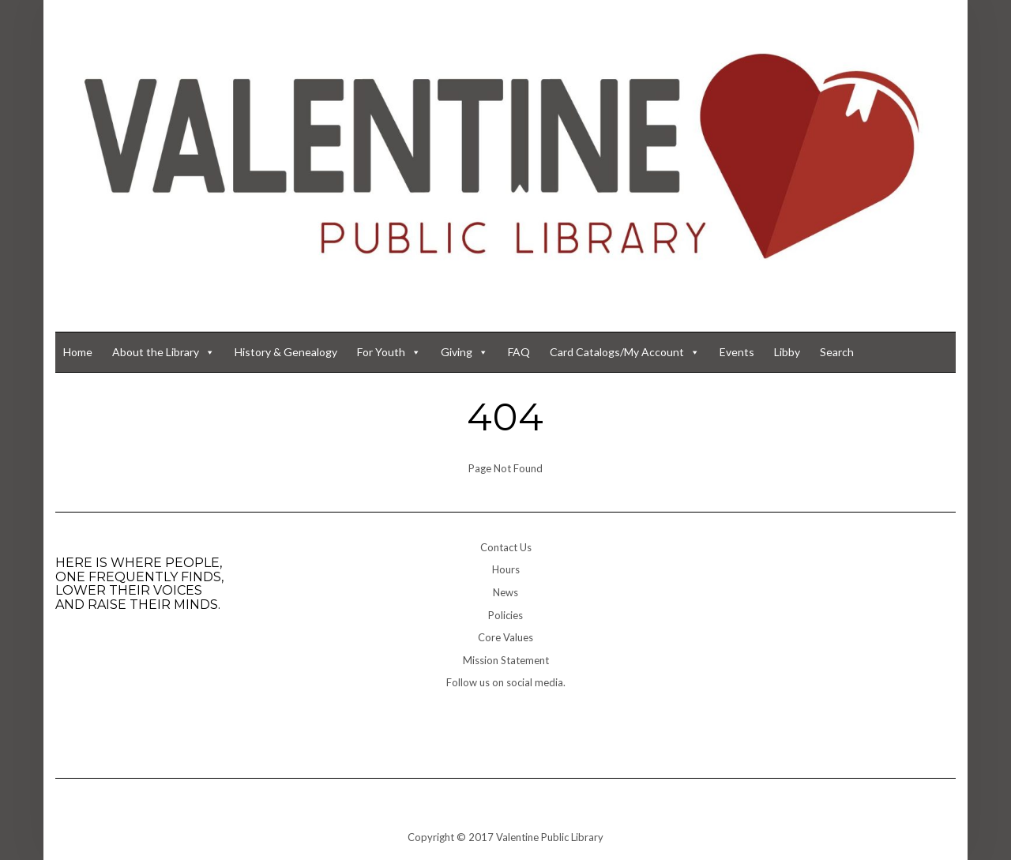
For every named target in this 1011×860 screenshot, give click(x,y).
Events (737, 352)
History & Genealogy (286, 352)
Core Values (505, 637)
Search (837, 352)
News (505, 592)
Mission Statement (506, 660)
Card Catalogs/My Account (625, 352)
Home (77, 352)
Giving (464, 352)
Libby (787, 352)
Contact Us (506, 547)
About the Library (163, 352)
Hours (506, 569)
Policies (505, 615)
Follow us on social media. (506, 682)
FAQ (519, 352)
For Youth (389, 352)
